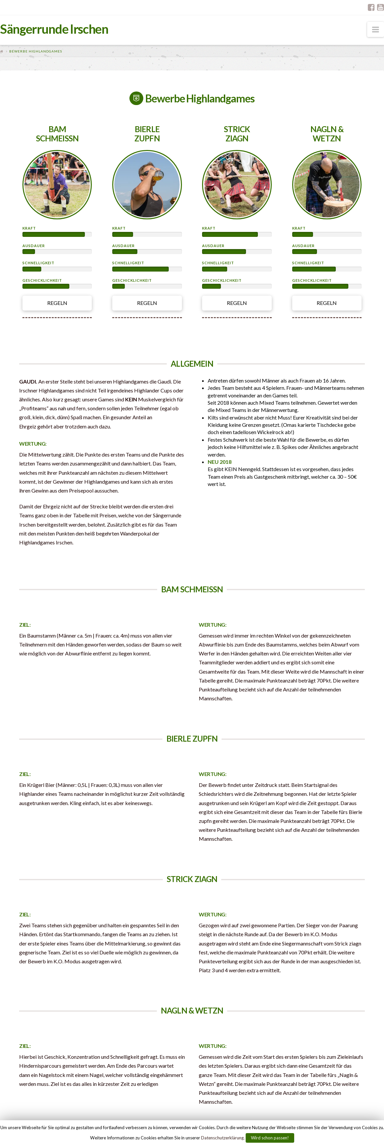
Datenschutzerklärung (222, 1137)
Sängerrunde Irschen (54, 28)
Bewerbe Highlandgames (35, 51)
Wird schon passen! (270, 1137)
